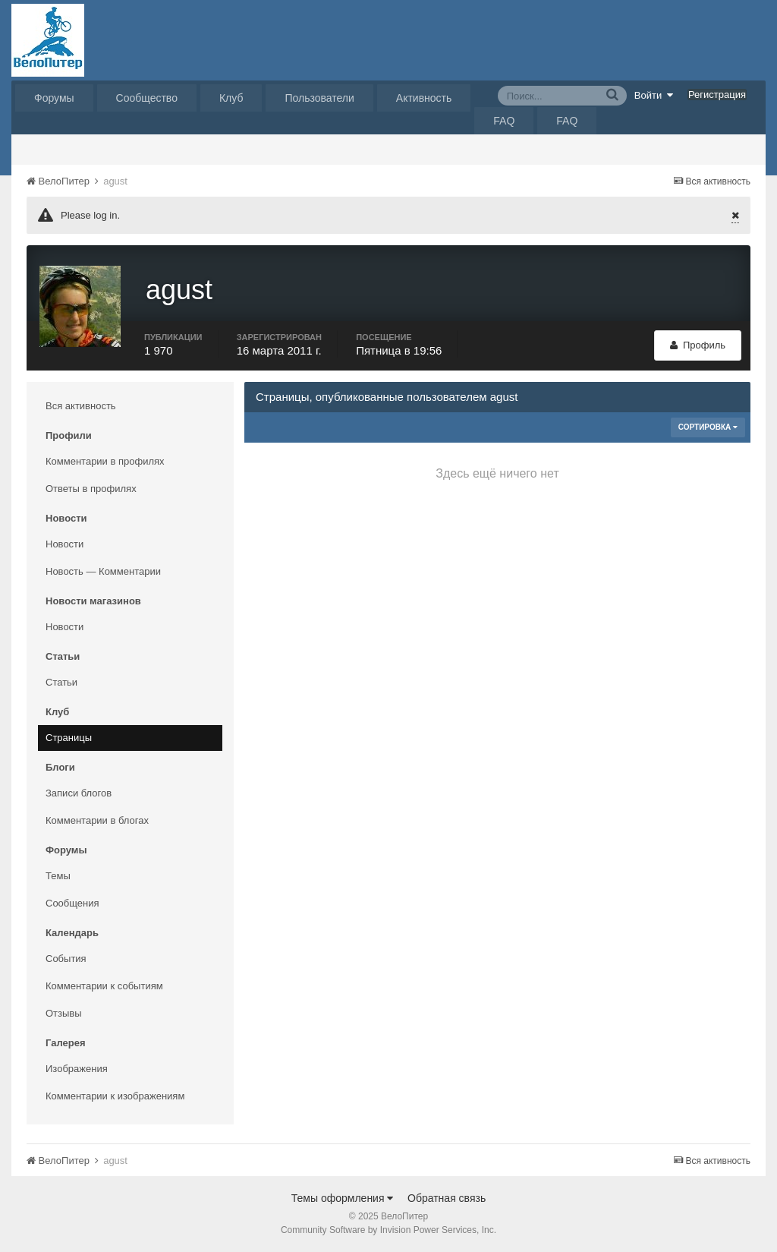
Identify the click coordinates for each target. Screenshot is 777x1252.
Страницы (69, 737)
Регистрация (717, 94)
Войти (654, 95)
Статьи (61, 682)
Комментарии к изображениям (115, 1096)
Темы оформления (342, 1198)
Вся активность (81, 406)
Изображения (77, 1068)
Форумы (54, 98)
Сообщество (147, 98)
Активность (424, 98)
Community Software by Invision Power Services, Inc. (388, 1230)
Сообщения (72, 903)
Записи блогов (79, 793)
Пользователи (319, 98)
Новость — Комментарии (103, 571)
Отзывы (64, 1013)
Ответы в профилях (91, 488)
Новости (64, 544)
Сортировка (708, 427)
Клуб (231, 98)
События (66, 958)
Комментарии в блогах (97, 820)
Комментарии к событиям (104, 986)
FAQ (503, 121)
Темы (58, 875)
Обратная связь (446, 1198)
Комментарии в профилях (105, 461)
